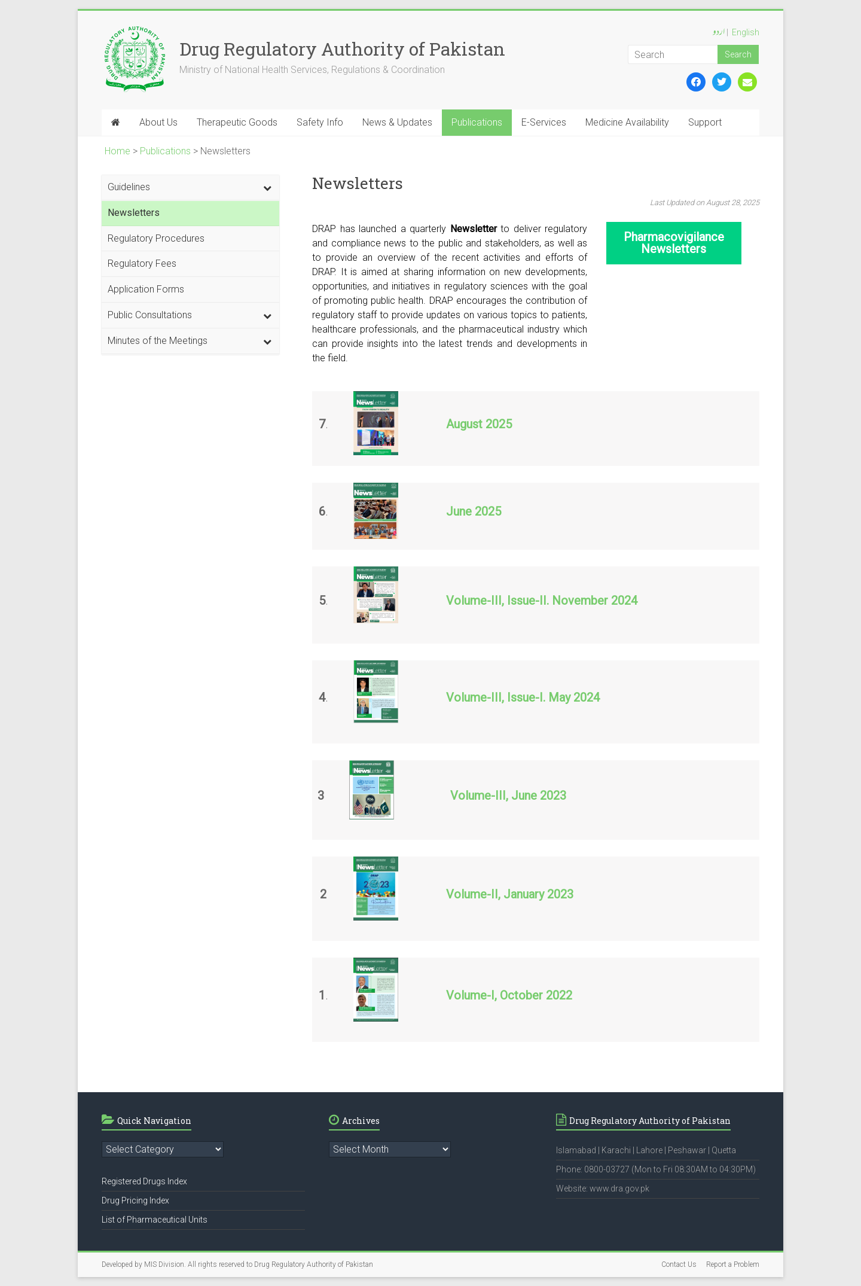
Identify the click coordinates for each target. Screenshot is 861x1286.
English (745, 32)
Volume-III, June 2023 (508, 795)
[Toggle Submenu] (267, 187)
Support (705, 122)
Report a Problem (732, 1264)
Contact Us (679, 1264)
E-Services (543, 122)
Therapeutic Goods (237, 122)
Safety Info (320, 122)
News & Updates (397, 122)
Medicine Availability (627, 122)
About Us (158, 122)
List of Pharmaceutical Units (154, 1219)
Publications (476, 122)
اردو (719, 32)
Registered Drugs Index (144, 1181)
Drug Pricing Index (135, 1200)
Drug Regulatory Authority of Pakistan (342, 48)
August (464, 424)
